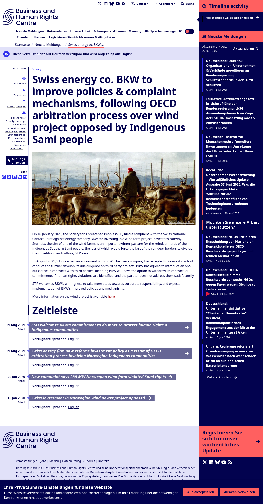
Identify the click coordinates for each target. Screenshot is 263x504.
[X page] (99, 4)
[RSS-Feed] (123, 4)
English (73, 339)
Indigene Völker (18, 117)
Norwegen (21, 106)
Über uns (39, 37)
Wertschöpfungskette (15, 131)
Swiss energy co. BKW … (86, 44)
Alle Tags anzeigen (16, 160)
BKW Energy (20, 83)
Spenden (23, 37)
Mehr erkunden (221, 377)
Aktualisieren (245, 48)
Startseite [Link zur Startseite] (22, 44)
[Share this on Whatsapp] (4, 177)
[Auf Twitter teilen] (9, 177)
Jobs (43, 461)
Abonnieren (164, 4)
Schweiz (11, 106)
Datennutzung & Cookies (78, 461)
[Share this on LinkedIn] (14, 177)
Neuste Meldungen (30, 31)
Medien (54, 461)
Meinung (135, 31)
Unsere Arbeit (80, 31)
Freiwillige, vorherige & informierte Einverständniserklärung (16, 124)
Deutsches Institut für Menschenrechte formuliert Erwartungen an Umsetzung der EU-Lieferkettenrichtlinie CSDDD (229, 146)
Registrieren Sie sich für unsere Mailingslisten (82, 37)
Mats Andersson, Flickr (181, 222)
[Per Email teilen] (25, 177)
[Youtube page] (117, 4)
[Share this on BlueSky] (20, 177)
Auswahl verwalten (239, 492)
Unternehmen (57, 31)
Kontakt (103, 461)
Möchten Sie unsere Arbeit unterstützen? (232, 225)
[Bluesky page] (111, 4)
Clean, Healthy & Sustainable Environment (18, 145)
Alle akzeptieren (200, 492)
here (111, 296)
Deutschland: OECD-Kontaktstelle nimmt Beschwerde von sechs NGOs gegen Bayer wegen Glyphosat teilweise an (230, 279)
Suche (187, 4)
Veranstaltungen (26, 461)
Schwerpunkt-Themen (110, 31)
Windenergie (20, 95)
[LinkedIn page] (105, 4)
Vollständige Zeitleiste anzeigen (232, 18)
